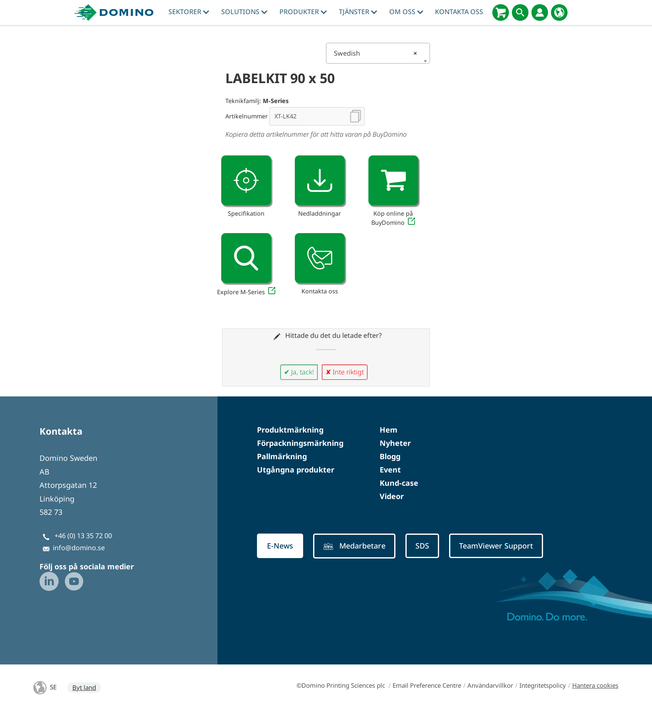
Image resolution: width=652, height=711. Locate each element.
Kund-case (399, 483)
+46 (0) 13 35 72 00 (83, 535)
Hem (389, 430)
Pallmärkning (282, 456)
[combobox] (378, 53)
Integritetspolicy (542, 685)
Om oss (406, 11)
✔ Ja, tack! (299, 371)
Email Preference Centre (427, 685)
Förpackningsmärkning (300, 443)
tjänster (358, 11)
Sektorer (188, 11)
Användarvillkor (490, 685)
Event (390, 470)
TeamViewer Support (503, 546)
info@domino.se (79, 547)
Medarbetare (357, 546)
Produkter (303, 11)
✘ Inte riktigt (345, 371)
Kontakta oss (459, 11)
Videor (392, 496)
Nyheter (395, 443)
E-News (281, 546)
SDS (427, 546)
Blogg (390, 456)
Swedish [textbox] (375, 53)
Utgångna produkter (295, 470)
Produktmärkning (290, 430)
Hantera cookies (595, 685)
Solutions (244, 11)
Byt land (84, 687)
